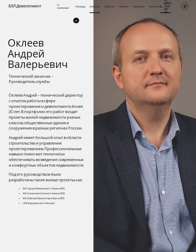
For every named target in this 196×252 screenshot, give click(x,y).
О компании (63, 6)
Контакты (154, 6)
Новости (123, 6)
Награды (80, 6)
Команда (95, 6)
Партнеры (139, 6)
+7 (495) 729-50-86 (165, 6)
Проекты (109, 6)
